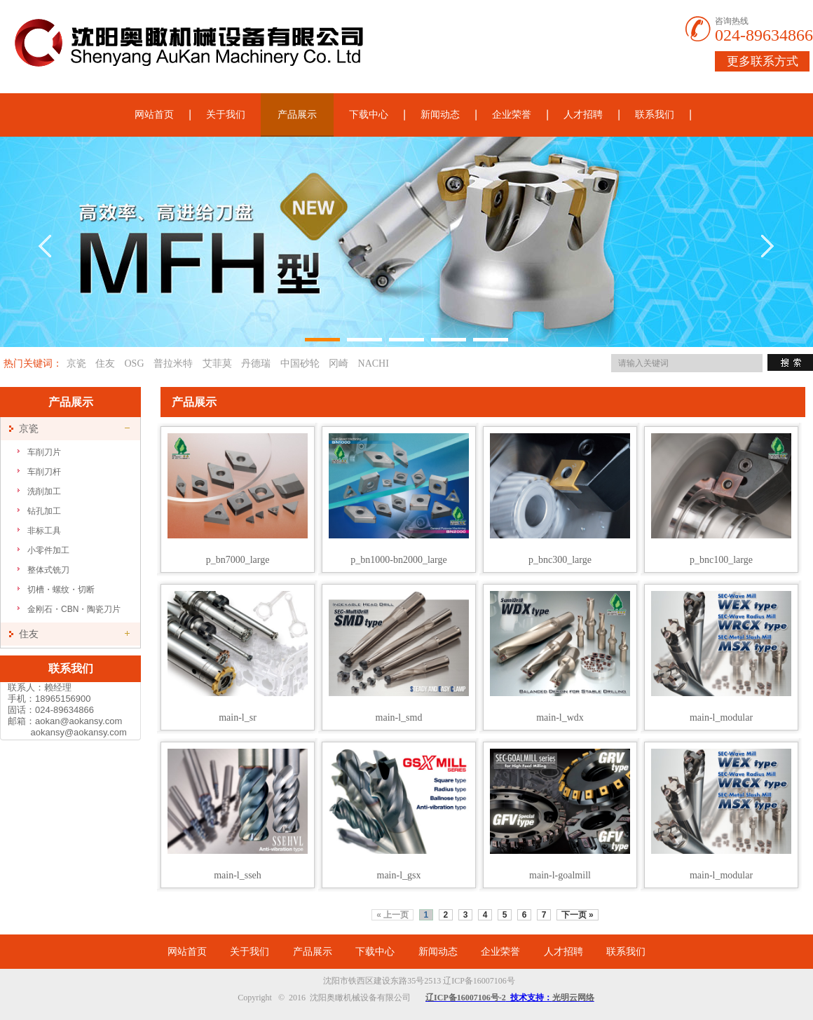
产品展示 (297, 114)
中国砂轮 (300, 363)
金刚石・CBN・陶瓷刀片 (74, 609)
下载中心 (368, 114)
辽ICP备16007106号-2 (465, 997)
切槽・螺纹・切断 (61, 589)
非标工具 (44, 531)
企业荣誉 (511, 114)
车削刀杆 (44, 472)
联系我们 (654, 114)
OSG (134, 363)
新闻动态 (440, 114)
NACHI (373, 363)
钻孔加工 (44, 511)
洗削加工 (44, 491)
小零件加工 (48, 550)
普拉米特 (173, 363)
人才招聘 (583, 114)
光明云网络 (573, 997)
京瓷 (76, 363)
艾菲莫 (217, 363)
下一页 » (577, 915)
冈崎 (338, 363)
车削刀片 (44, 452)
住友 (105, 363)
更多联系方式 (762, 61)
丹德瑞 (256, 363)
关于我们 (225, 114)
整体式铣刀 (48, 570)
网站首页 (154, 114)
